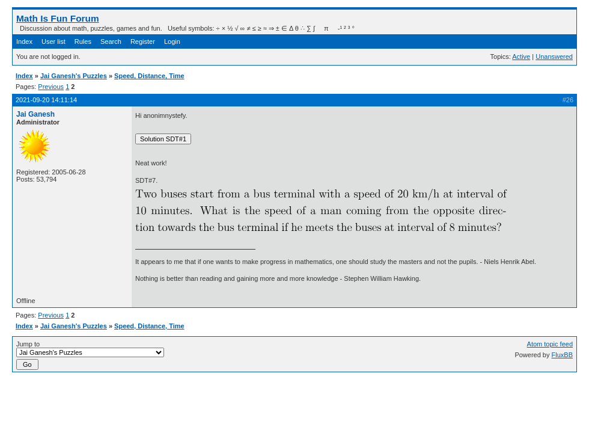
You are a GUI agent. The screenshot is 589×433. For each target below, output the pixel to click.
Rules (83, 41)
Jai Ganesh (35, 114)
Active (521, 56)
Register (142, 41)
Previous (51, 86)
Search (110, 41)
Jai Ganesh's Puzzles (73, 75)
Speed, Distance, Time (149, 75)
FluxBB (562, 354)
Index (24, 41)
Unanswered (554, 56)
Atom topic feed (550, 344)
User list (53, 41)
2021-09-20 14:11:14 (46, 99)
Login (172, 41)
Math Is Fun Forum (57, 18)
